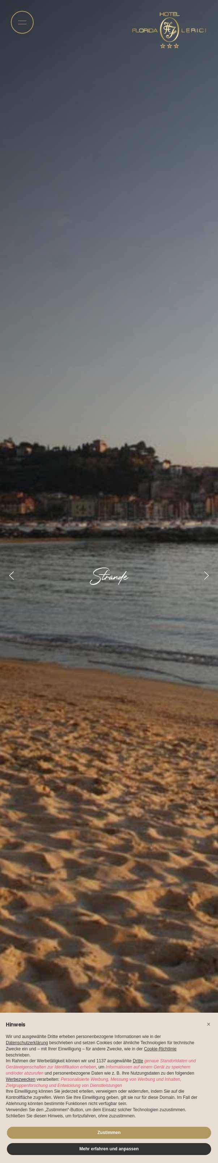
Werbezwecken (20, 1079)
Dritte (138, 1060)
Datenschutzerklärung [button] (27, 1042)
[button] (208, 1024)
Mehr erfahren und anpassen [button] (108, 1148)
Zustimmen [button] (108, 1132)
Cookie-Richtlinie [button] (160, 1048)
